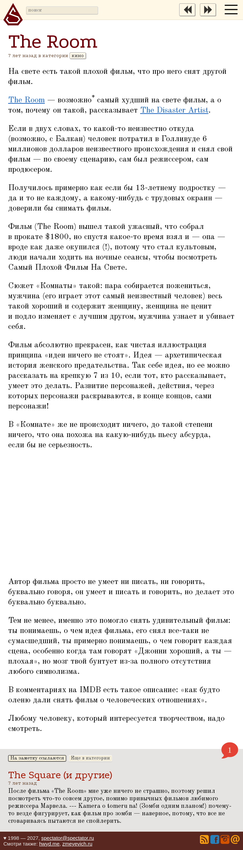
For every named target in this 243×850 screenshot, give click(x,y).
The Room (26, 100)
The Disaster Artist (174, 110)
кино (78, 56)
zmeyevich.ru (77, 844)
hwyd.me (49, 844)
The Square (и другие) (60, 775)
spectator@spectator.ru (67, 838)
